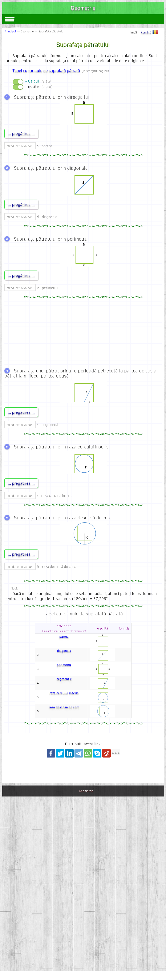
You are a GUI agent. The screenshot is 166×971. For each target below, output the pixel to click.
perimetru (64, 665)
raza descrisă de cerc (64, 707)
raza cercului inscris (63, 693)
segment (64, 679)
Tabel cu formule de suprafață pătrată (46, 70)
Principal (10, 31)
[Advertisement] (83, 331)
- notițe (38, 86)
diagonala (64, 650)
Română (150, 32)
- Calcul (39, 81)
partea (64, 636)
